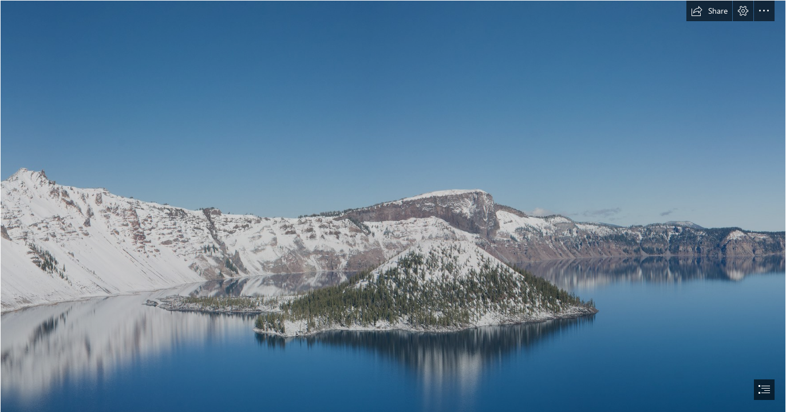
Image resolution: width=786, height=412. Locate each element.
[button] (709, 11)
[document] (393, 206)
